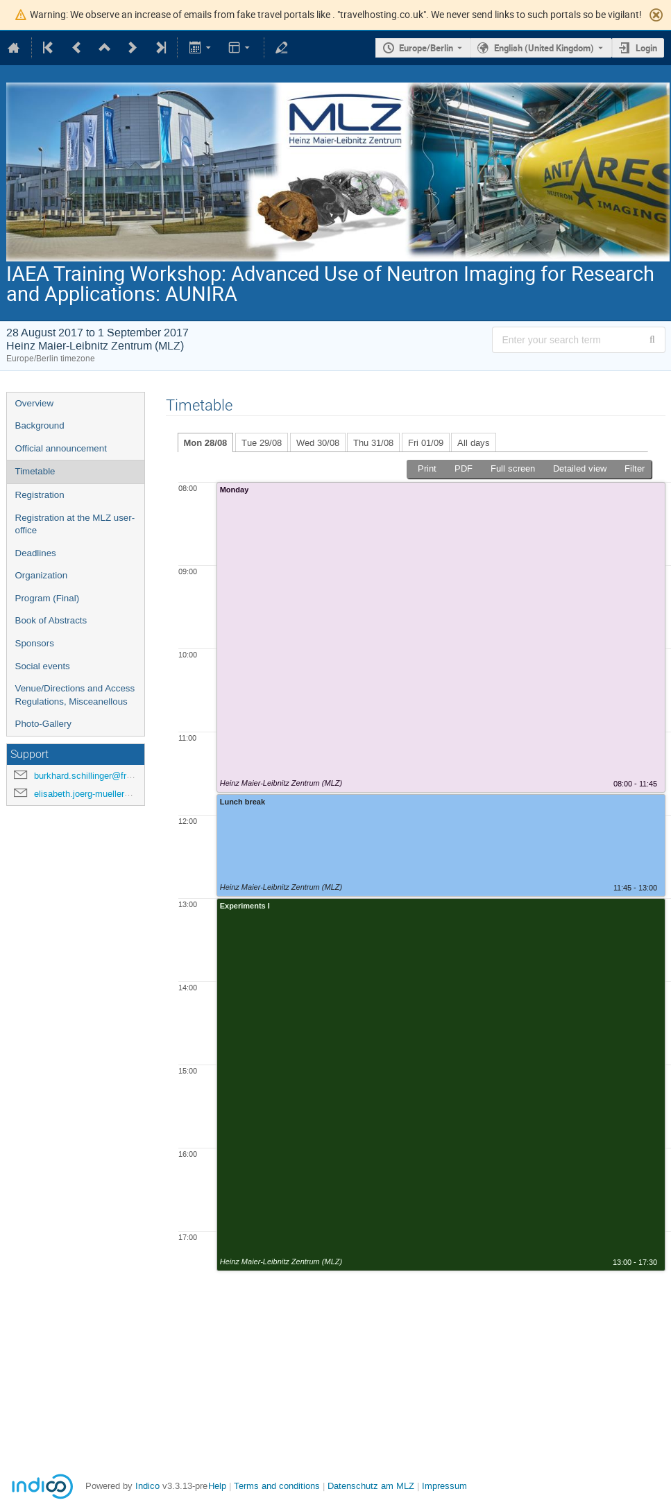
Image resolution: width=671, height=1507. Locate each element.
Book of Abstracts (51, 620)
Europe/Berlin (426, 48)
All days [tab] (473, 443)
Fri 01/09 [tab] (425, 443)
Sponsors (34, 643)
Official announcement (61, 448)
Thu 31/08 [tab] (373, 443)
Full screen (513, 468)
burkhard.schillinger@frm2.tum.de (101, 776)
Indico (147, 1486)
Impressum (444, 1486)
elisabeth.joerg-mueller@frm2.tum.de (108, 794)
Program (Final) (47, 598)
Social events (42, 666)
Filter (635, 468)
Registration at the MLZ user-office (75, 524)
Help (217, 1486)
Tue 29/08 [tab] (261, 443)
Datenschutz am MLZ (371, 1486)
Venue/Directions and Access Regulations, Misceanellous (75, 695)
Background (40, 425)
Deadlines (35, 553)
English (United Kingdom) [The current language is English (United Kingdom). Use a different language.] (544, 48)
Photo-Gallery (43, 723)
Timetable (35, 471)
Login (646, 48)
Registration (40, 495)
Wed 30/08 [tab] (317, 443)
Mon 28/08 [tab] (206, 443)
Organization (41, 575)
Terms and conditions (277, 1486)
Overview (34, 403)
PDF (464, 468)
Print (427, 468)
